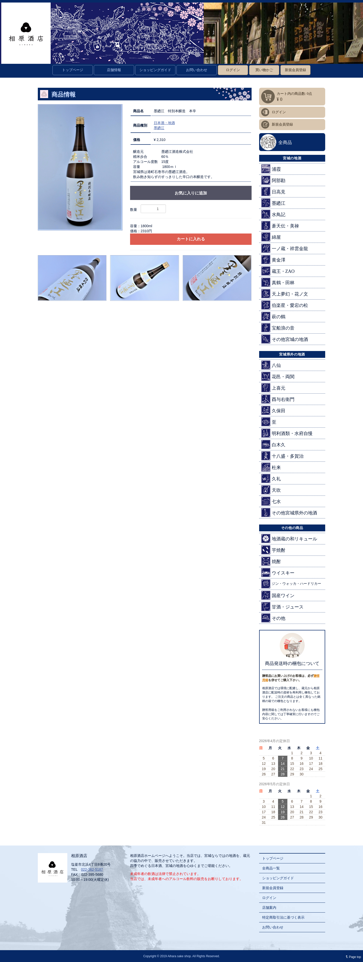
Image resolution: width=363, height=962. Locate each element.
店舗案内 (269, 908)
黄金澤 (273, 259)
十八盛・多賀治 (282, 455)
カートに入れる (191, 239)
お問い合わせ (196, 70)
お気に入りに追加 (191, 193)
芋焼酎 (273, 549)
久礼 (271, 478)
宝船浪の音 (277, 327)
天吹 (271, 489)
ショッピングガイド (155, 70)
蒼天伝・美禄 (280, 225)
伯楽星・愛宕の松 (284, 305)
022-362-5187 (92, 869)
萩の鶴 (273, 316)
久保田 (273, 410)
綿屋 (271, 236)
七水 (271, 501)
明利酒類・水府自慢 (287, 433)
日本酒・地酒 (164, 123)
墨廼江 (159, 128)
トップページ (72, 70)
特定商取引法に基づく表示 (283, 917)
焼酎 (271, 561)
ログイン (233, 70)
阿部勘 (273, 180)
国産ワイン (277, 595)
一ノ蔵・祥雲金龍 (284, 248)
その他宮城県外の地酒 (289, 512)
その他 (273, 618)
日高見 (273, 191)
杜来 (271, 467)
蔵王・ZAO (278, 271)
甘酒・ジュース (282, 606)
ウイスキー (277, 572)
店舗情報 (114, 70)
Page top (352, 957)
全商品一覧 (271, 868)
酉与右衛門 (277, 399)
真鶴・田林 (277, 282)
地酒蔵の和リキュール (289, 538)
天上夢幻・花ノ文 (284, 293)
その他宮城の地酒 (284, 339)
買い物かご (264, 70)
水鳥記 (273, 214)
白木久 (273, 444)
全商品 (285, 142)
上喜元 (273, 387)
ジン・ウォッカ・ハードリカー (291, 583)
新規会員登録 (295, 70)
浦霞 (271, 168)
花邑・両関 (277, 376)
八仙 (271, 365)
